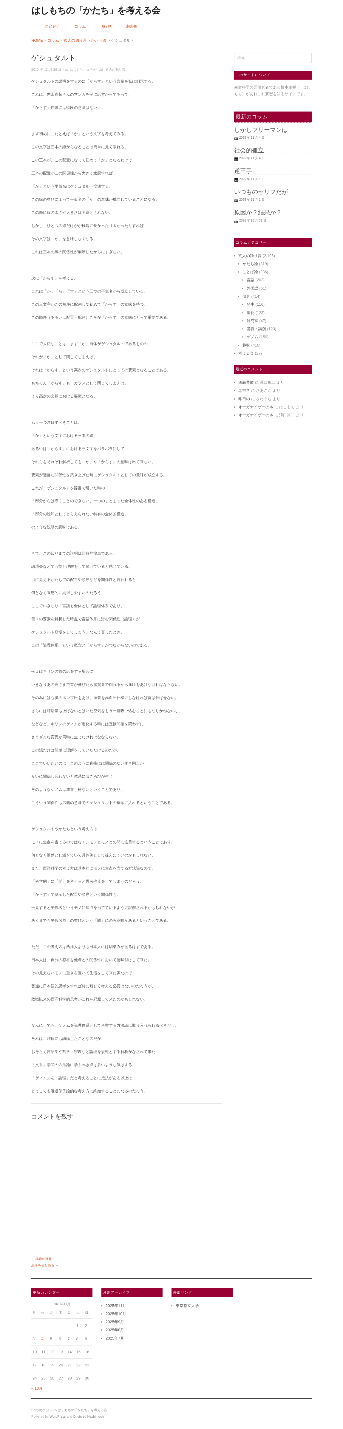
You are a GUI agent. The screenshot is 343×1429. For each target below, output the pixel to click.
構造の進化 (43, 1259)
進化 (250, 312)
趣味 (246, 345)
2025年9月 (115, 1322)
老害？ (244, 390)
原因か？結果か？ (258, 212)
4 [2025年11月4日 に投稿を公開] (42, 1339)
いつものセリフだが (261, 191)
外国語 (252, 288)
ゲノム (252, 337)
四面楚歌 (246, 382)
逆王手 (243, 171)
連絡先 (131, 26)
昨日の (244, 399)
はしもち (76, 70)
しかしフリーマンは (261, 129)
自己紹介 (53, 26)
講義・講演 (256, 329)
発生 (250, 304)
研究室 (252, 320)
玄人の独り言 (115, 70)
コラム (80, 26)
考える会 (246, 353)
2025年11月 (116, 1305)
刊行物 (106, 26)
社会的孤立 (249, 150)
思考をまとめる (42, 1265)
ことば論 (250, 272)
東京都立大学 (187, 1305)
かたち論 (96, 70)
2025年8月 (115, 1330)
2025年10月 (116, 1314)
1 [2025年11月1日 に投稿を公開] (77, 1325)
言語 (250, 280)
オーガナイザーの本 (255, 407)
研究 (246, 296)
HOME (37, 40)
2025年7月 (115, 1338)
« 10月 (37, 1388)
